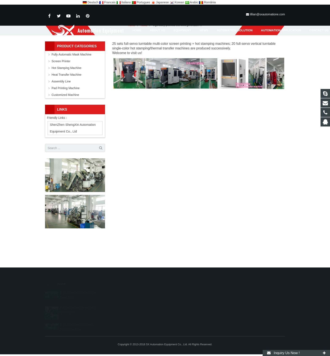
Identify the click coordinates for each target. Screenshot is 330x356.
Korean (177, 2)
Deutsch (90, 2)
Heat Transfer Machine (66, 103)
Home (131, 54)
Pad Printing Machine (66, 117)
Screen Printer (61, 90)
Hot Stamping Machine (66, 96)
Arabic (192, 2)
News (165, 46)
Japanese (160, 2)
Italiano (124, 2)
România (207, 2)
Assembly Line (61, 110)
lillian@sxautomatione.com (267, 14)
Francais (107, 2)
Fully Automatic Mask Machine (71, 83)
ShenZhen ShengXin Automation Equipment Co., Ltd (73, 157)
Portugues (141, 2)
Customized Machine (65, 123)
